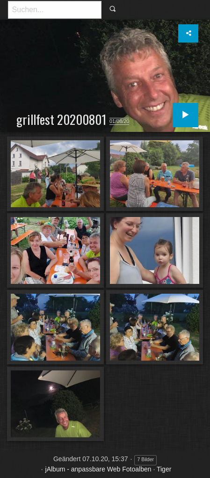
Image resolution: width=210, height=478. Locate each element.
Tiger (164, 469)
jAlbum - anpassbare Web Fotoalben (98, 469)
